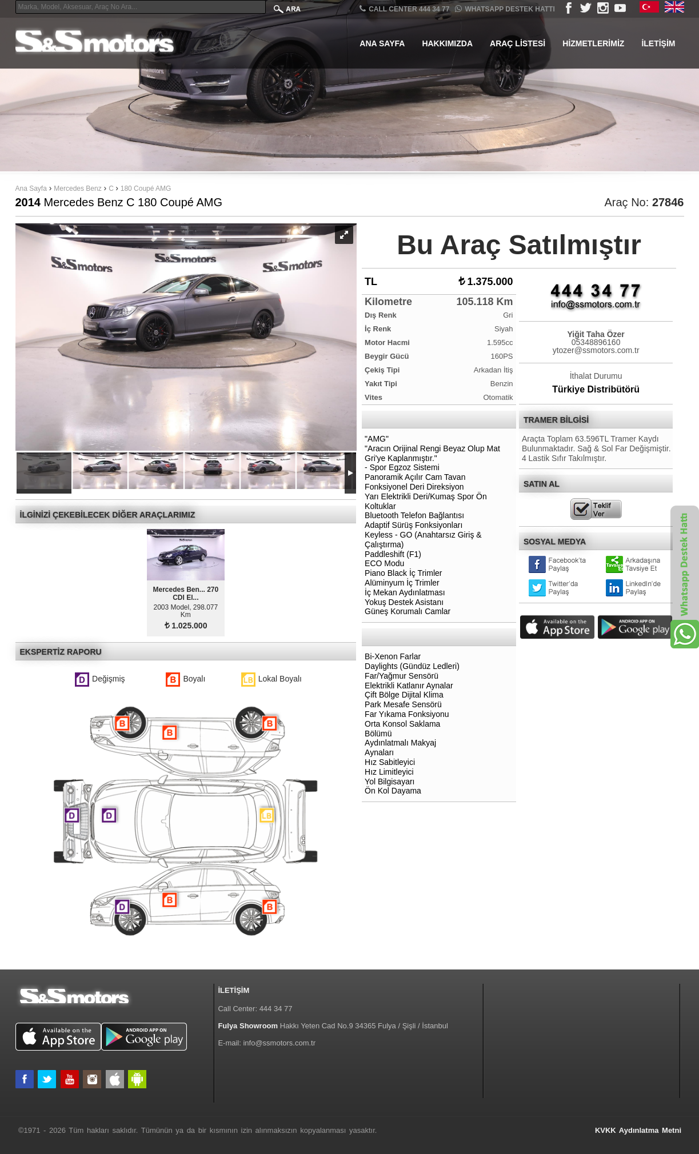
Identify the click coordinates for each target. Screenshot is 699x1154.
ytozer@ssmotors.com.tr (596, 350)
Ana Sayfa (382, 43)
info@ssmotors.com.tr (279, 1043)
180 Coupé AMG (146, 189)
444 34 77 (276, 1008)
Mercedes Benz (77, 189)
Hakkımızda (447, 43)
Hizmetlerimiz (593, 43)
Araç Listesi (517, 43)
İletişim (658, 43)
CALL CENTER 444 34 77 (404, 9)
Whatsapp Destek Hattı (504, 9)
